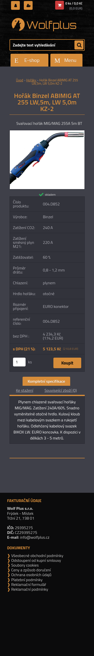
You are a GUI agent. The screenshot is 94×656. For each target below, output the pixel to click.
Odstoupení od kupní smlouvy (35, 560)
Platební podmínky (26, 580)
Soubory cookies (24, 565)
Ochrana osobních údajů (30, 575)
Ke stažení (24, 390)
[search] (78, 45)
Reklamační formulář (28, 584)
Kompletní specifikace (46, 381)
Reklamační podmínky (29, 589)
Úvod (19, 80)
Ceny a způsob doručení (30, 570)
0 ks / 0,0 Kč (73, 3)
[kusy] (19, 362)
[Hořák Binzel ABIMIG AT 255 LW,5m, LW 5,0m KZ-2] (47, 132)
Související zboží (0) (60, 390)
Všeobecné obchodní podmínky (36, 556)
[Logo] (44, 24)
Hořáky (31, 80)
